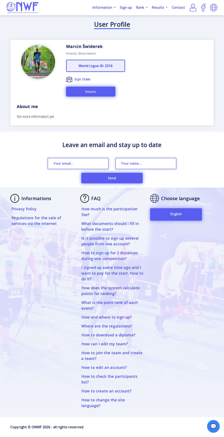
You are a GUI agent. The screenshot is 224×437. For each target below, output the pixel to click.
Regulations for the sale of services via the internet (36, 220)
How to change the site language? (103, 402)
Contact (178, 7)
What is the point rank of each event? (109, 305)
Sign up (126, 7)
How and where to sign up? (106, 317)
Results (90, 92)
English (176, 214)
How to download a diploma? (108, 334)
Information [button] (103, 7)
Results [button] (158, 7)
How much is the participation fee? (109, 211)
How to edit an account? (104, 367)
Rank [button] (140, 7)
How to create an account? (106, 390)
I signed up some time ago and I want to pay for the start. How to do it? (112, 273)
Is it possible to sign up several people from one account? (110, 241)
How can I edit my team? (104, 343)
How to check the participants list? (109, 379)
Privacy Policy (24, 208)
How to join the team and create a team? (111, 355)
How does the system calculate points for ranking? (110, 290)
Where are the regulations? (106, 326)
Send (112, 178)
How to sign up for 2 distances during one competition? (109, 255)
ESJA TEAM (82, 79)
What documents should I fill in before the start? (110, 226)
